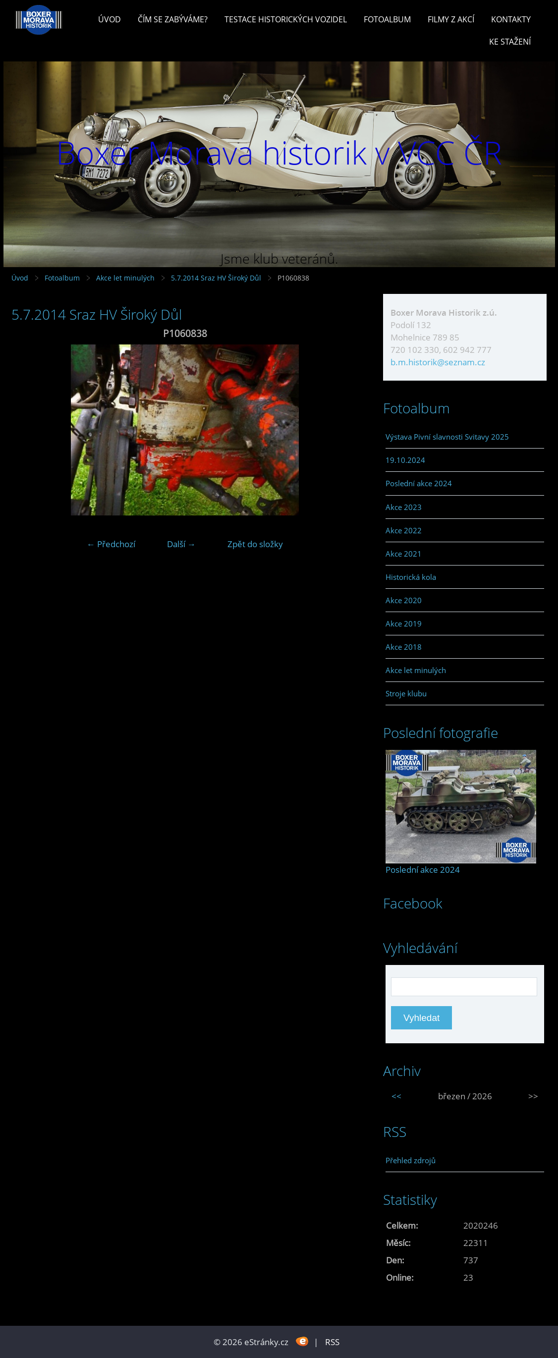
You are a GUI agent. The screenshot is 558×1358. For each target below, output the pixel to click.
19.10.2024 (405, 460)
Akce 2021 (404, 554)
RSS (332, 1342)
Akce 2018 (404, 647)
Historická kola (411, 577)
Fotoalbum (387, 19)
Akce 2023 (404, 507)
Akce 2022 (404, 530)
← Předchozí (111, 544)
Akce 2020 (404, 600)
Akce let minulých (125, 278)
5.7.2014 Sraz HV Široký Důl (217, 278)
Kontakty (511, 19)
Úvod (109, 19)
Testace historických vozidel (285, 19)
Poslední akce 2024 (419, 483)
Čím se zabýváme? (173, 19)
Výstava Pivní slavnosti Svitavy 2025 (447, 437)
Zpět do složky (255, 544)
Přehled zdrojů (411, 1160)
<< (396, 1096)
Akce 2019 (404, 623)
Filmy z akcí (451, 19)
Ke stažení (510, 41)
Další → (181, 544)
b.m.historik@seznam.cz (438, 362)
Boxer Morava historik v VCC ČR (279, 152)
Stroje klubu (406, 693)
